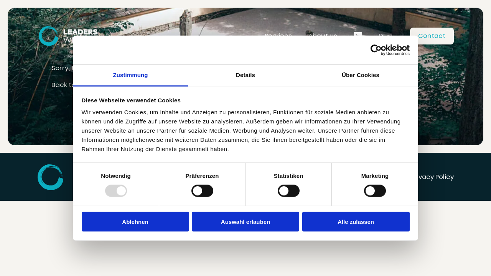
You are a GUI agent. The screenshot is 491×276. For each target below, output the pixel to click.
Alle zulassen (356, 222)
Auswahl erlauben (245, 222)
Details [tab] (245, 75)
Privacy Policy (432, 176)
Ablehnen (135, 222)
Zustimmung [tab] (130, 75)
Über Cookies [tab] (360, 75)
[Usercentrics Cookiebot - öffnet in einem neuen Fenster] (376, 50)
